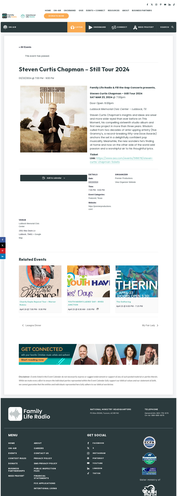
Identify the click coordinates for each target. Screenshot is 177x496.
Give (81, 10)
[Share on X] (3, 245)
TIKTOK (97, 473)
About (125, 10)
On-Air (57, 10)
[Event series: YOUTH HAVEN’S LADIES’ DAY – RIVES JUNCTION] (97, 309)
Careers (39, 448)
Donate (13, 463)
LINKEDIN (97, 468)
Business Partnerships (16, 469)
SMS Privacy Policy (45, 463)
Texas (99, 198)
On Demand (70, 10)
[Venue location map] (60, 233)
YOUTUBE (98, 463)
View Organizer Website (125, 182)
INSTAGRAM (99, 453)
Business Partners (142, 10)
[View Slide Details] (88, 354)
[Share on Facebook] (3, 240)
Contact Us (41, 453)
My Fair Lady (149, 325)
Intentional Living (45, 488)
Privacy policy (43, 458)
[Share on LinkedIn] (3, 256)
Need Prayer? (16, 475)
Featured (92, 198)
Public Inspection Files (45, 469)
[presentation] (40, 281)
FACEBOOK (98, 443)
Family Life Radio (40, 17)
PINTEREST (98, 458)
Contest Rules (17, 458)
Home (48, 10)
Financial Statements (41, 477)
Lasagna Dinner (33, 325)
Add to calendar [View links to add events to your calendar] (54, 178)
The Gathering (123, 301)
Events (12, 453)
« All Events (25, 47)
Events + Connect (95, 10)
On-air (12, 448)
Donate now (56, 16)
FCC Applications (44, 483)
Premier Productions (124, 178)
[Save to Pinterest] (3, 251)
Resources (113, 10)
